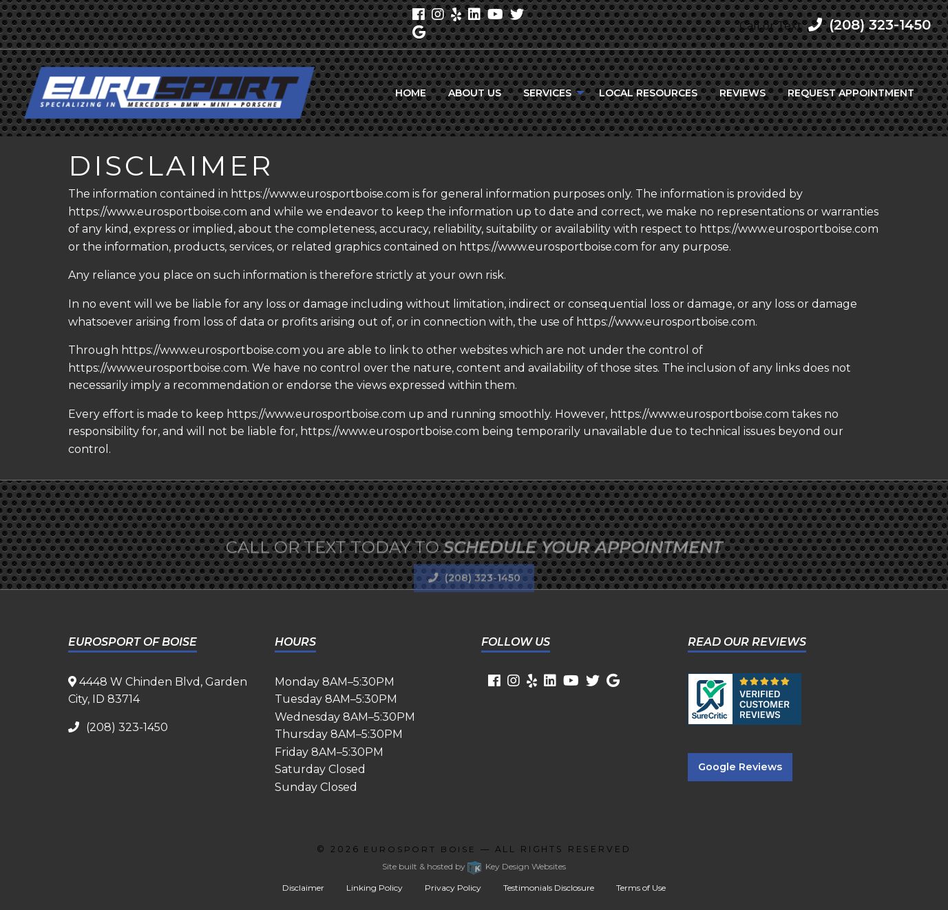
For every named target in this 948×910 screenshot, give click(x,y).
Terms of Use (641, 887)
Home (410, 93)
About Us (474, 93)
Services (547, 93)
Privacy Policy (453, 887)
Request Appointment (851, 93)
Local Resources (648, 93)
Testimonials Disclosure (548, 887)
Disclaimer (303, 887)
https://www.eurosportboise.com (320, 193)
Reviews (742, 93)
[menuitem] (410, 93)
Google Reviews (740, 767)
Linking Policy (374, 887)
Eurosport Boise (420, 849)
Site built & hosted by (474, 866)
